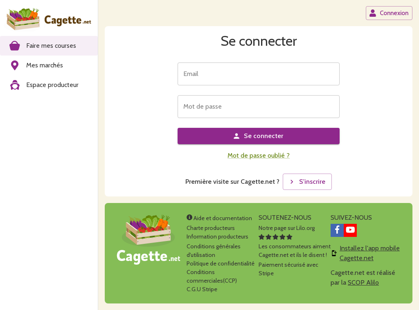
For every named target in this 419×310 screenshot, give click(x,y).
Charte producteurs (211, 228)
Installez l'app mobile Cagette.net (370, 253)
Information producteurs (217, 236)
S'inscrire (306, 182)
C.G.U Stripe (202, 289)
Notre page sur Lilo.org (287, 228)
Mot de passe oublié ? (259, 155)
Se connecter (257, 136)
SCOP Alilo (363, 282)
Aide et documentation (219, 218)
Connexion (388, 13)
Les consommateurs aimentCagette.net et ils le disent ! (295, 246)
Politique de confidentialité (221, 263)
